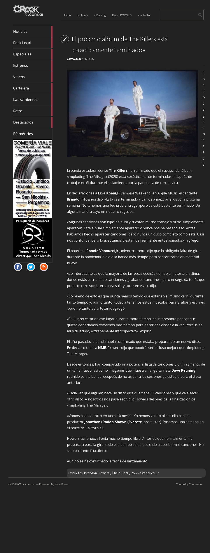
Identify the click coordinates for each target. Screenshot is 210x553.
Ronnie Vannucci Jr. (145, 473)
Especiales (32, 54)
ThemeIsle (195, 484)
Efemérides (23, 133)
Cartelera (32, 88)
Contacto (144, 15)
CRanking (100, 15)
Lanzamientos (32, 99)
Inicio (67, 15)
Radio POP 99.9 (122, 15)
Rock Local (32, 42)
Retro (32, 110)
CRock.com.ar (26, 484)
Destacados (32, 122)
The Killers (120, 473)
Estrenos (32, 65)
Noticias (32, 31)
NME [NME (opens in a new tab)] (102, 347)
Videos (32, 76)
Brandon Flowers (96, 473)
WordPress (61, 484)
